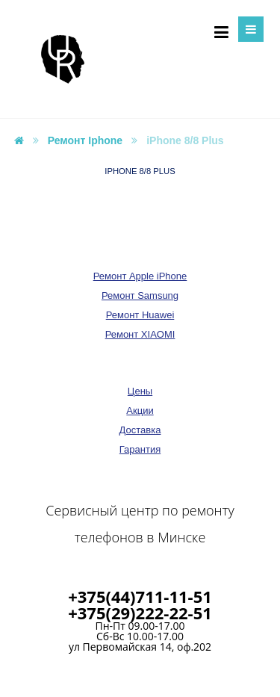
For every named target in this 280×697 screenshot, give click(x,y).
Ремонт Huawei (140, 314)
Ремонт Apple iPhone (140, 276)
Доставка (140, 430)
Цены (140, 391)
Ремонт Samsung (140, 295)
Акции (139, 410)
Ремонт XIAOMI (140, 334)
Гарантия (140, 449)
